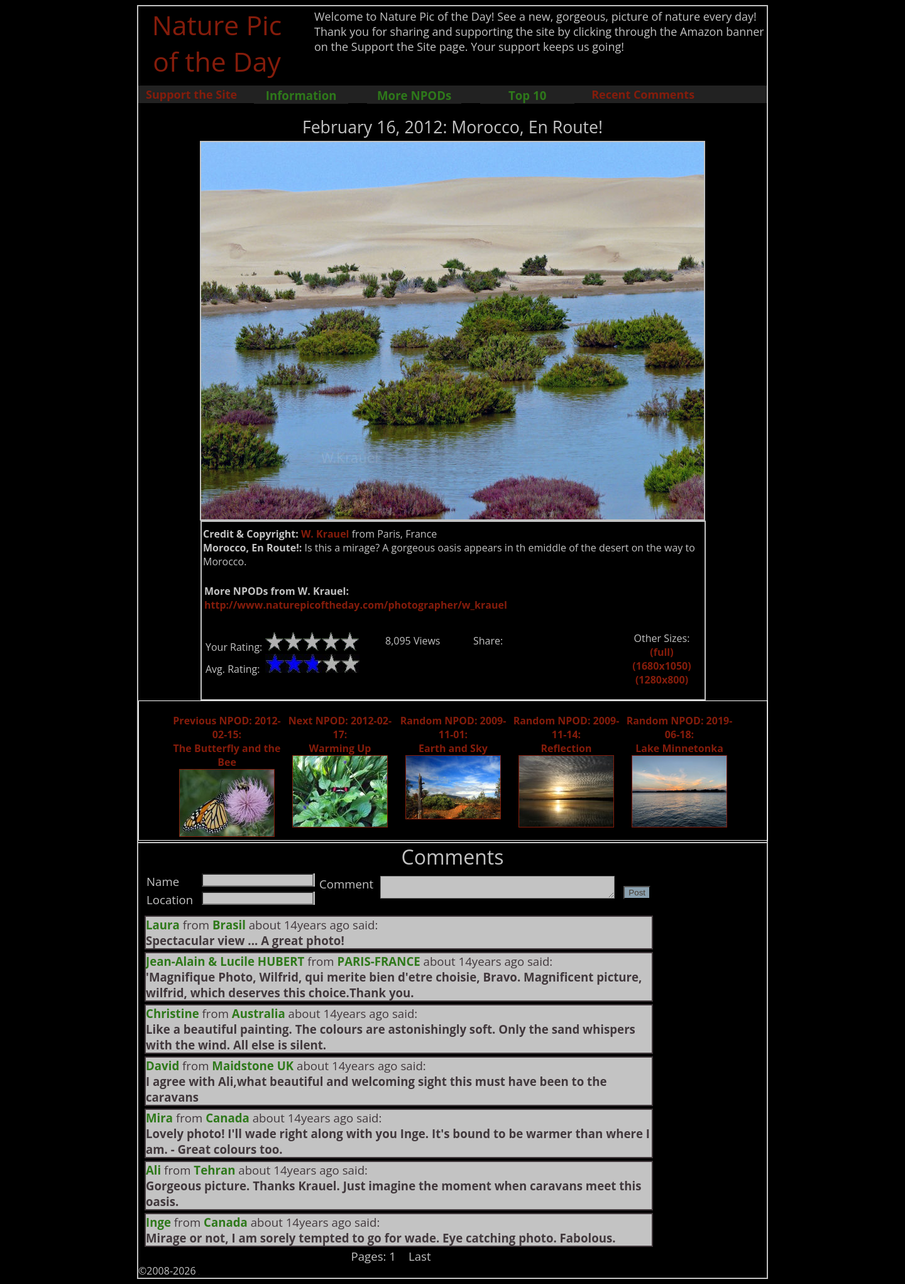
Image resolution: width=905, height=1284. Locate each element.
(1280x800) (661, 680)
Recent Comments (642, 94)
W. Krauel (325, 534)
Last (420, 1256)
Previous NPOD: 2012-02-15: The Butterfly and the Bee (226, 741)
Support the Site (191, 94)
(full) (661, 652)
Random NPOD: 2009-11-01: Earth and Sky (453, 734)
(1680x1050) (661, 666)
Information (301, 95)
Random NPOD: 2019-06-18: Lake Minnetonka (680, 734)
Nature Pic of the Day (217, 42)
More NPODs (414, 95)
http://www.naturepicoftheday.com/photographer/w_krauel (355, 605)
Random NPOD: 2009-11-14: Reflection (566, 734)
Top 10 (527, 95)
